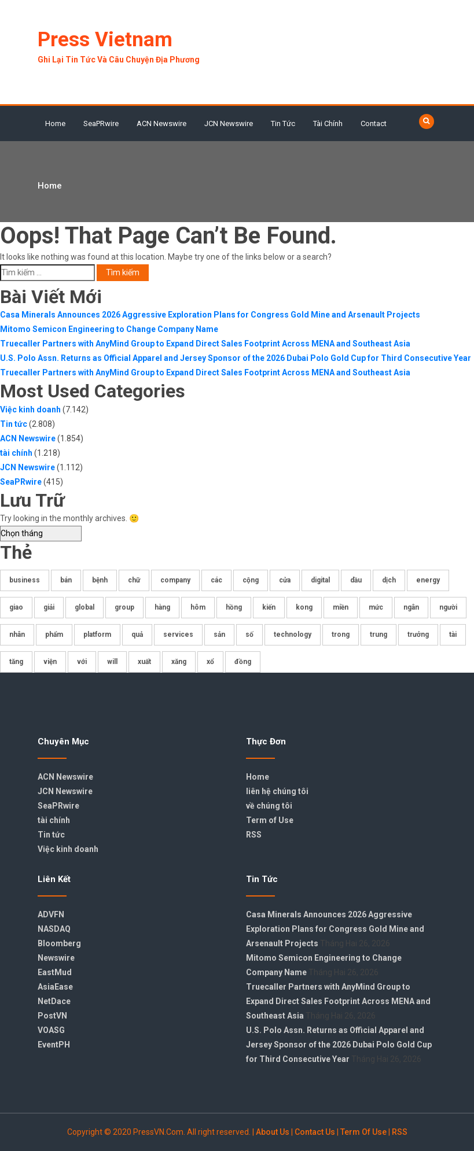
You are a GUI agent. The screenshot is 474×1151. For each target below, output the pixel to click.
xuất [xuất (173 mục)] (144, 662)
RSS (254, 834)
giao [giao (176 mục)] (16, 607)
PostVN (52, 1015)
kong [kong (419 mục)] (304, 607)
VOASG (51, 1030)
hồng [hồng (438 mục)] (234, 607)
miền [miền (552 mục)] (340, 607)
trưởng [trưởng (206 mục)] (418, 634)
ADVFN (51, 914)
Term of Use (269, 820)
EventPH (54, 1044)
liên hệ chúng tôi (277, 791)
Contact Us (315, 1132)
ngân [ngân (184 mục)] (411, 607)
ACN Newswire (161, 123)
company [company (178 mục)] (175, 580)
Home (55, 123)
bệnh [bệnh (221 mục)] (100, 580)
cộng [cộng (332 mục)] (250, 580)
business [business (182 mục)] (24, 580)
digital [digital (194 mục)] (320, 580)
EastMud (55, 972)
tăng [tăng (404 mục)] (16, 662)
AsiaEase (55, 986)
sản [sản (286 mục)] (219, 634)
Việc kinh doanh (30, 409)
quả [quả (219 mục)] (137, 634)
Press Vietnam (105, 39)
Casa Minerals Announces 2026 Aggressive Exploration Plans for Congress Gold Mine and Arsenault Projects (210, 314)
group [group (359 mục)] (124, 607)
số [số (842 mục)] (249, 634)
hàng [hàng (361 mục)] (162, 607)
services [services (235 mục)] (178, 634)
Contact (374, 123)
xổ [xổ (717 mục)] (210, 662)
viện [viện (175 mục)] (50, 662)
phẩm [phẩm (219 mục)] (54, 634)
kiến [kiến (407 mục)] (268, 607)
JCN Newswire (228, 123)
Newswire (56, 957)
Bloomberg (59, 943)
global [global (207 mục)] (84, 607)
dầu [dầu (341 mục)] (356, 580)
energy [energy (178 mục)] (428, 580)
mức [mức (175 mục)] (376, 607)
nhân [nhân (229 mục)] (17, 634)
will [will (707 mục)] (112, 662)
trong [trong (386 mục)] (341, 634)
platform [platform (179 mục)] (97, 634)
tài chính (328, 123)
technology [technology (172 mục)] (292, 634)
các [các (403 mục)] (216, 580)
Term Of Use (363, 1132)
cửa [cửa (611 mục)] (285, 580)
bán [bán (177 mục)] (66, 580)
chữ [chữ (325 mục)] (134, 580)
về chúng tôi (269, 805)
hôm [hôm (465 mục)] (197, 607)
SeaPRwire (101, 123)
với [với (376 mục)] (82, 662)
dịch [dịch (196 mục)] (389, 580)
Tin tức (283, 123)
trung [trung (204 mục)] (378, 634)
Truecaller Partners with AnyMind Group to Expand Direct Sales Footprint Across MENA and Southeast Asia (205, 343)
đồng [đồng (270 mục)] (242, 662)
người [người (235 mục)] (448, 607)
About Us (272, 1132)
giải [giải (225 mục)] (48, 607)
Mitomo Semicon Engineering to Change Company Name (109, 329)
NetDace (54, 1001)
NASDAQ (54, 929)
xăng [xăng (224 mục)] (178, 662)
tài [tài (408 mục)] (453, 634)
